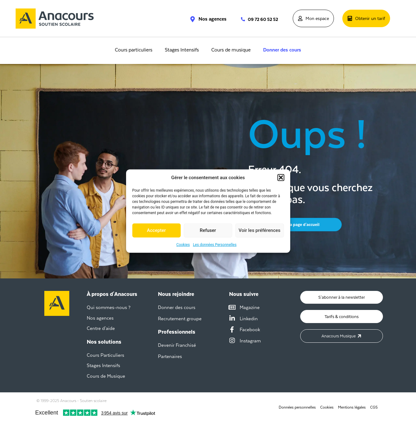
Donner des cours (282, 50)
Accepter (156, 230)
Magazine (250, 307)
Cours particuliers (133, 50)
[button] (281, 177)
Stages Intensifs (182, 50)
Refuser (208, 230)
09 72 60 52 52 (263, 19)
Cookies (183, 244)
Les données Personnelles (215, 244)
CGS (374, 407)
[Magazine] (232, 307)
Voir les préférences (260, 230)
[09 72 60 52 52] (240, 19)
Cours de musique (231, 50)
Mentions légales (352, 407)
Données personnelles (297, 407)
